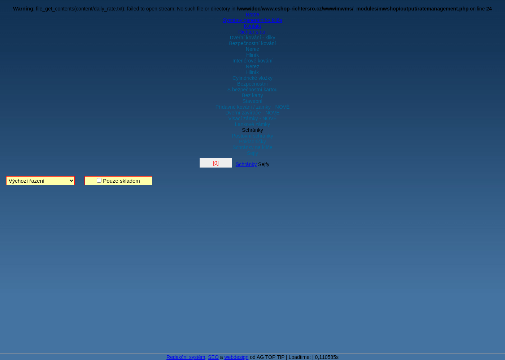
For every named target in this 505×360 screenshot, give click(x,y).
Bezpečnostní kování (252, 43)
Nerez (252, 49)
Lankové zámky (252, 124)
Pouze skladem (118, 181)
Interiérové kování (252, 61)
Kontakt (252, 26)
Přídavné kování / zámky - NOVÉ (252, 107)
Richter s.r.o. (252, 32)
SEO (213, 357)
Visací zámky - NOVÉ (252, 118)
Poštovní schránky (252, 136)
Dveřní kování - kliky (252, 37)
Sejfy (252, 153)
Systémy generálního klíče (252, 20)
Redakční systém (185, 357)
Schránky (252, 130)
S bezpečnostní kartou (252, 89)
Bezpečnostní (252, 84)
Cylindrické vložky (252, 78)
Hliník (252, 55)
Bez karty (252, 95)
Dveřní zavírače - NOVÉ (252, 113)
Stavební (252, 101)
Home (252, 14)
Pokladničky (252, 141)
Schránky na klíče (252, 147)
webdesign (236, 357)
